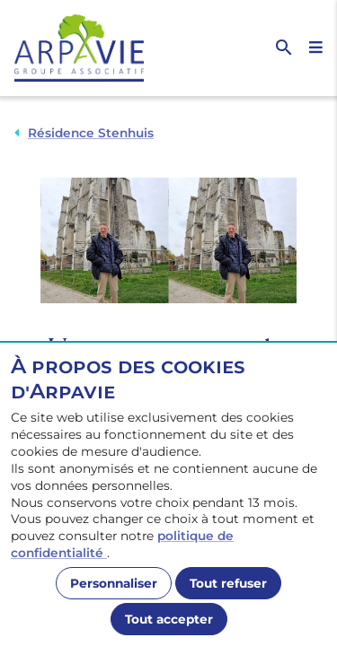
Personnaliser (113, 583)
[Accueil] (91, 48)
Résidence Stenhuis (91, 133)
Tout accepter (169, 619)
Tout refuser (228, 583)
